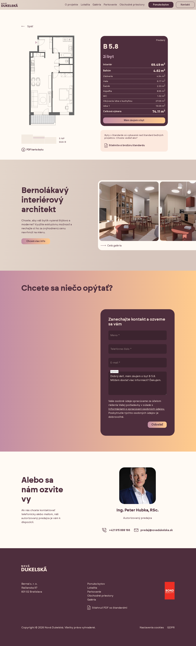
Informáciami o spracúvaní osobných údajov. (136, 409)
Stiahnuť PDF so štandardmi (107, 608)
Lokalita (85, 4)
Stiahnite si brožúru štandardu (124, 145)
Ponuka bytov (161, 5)
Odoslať (157, 424)
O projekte (71, 4)
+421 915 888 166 (116, 530)
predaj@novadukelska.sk (153, 530)
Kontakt (185, 5)
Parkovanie (110, 4)
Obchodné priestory (132, 4)
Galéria (97, 4)
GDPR (171, 627)
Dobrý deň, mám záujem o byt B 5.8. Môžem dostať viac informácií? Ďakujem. (137, 383)
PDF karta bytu (32, 150)
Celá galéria (111, 245)
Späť (27, 26)
